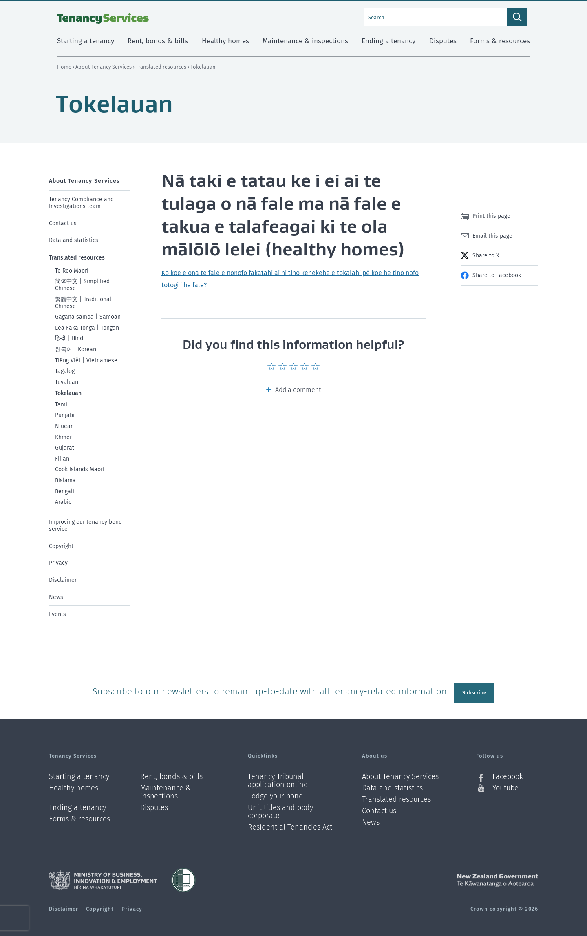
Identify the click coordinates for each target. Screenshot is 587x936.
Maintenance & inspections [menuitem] (305, 41)
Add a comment (298, 390)
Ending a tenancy (77, 806)
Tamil (62, 404)
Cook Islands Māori (79, 469)
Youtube (505, 786)
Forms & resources (79, 817)
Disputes (154, 806)
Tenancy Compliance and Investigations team (81, 203)
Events (57, 614)
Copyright (61, 545)
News (56, 597)
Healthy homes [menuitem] (225, 41)
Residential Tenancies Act (290, 825)
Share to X (485, 255)
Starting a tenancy (79, 775)
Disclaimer (63, 580)
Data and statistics (73, 240)
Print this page (491, 216)
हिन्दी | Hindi (70, 338)
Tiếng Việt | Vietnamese (86, 360)
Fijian (62, 458)
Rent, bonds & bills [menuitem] (158, 41)
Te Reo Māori (71, 270)
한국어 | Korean (75, 349)
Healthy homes (73, 786)
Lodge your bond (275, 794)
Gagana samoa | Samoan (88, 316)
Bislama (65, 480)
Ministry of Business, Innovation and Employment (103, 878)
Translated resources (162, 67)
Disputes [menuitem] (443, 41)
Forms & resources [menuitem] (500, 41)
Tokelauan (68, 393)
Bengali (64, 491)
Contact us (63, 223)
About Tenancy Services (104, 67)
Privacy (58, 562)
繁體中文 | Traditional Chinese (83, 303)
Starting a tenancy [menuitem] (85, 41)
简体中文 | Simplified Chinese (82, 285)
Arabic (63, 502)
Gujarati (65, 447)
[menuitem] (89, 200)
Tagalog (65, 371)
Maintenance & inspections (165, 790)
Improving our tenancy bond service (85, 525)
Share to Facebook (496, 275)
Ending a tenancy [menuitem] (388, 41)
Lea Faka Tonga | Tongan (87, 327)
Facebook (507, 775)
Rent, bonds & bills (171, 775)
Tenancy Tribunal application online (278, 779)
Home (64, 67)
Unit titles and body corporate (280, 810)
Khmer (63, 436)
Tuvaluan (66, 382)
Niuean (64, 426)
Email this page (492, 236)
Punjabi (65, 415)
